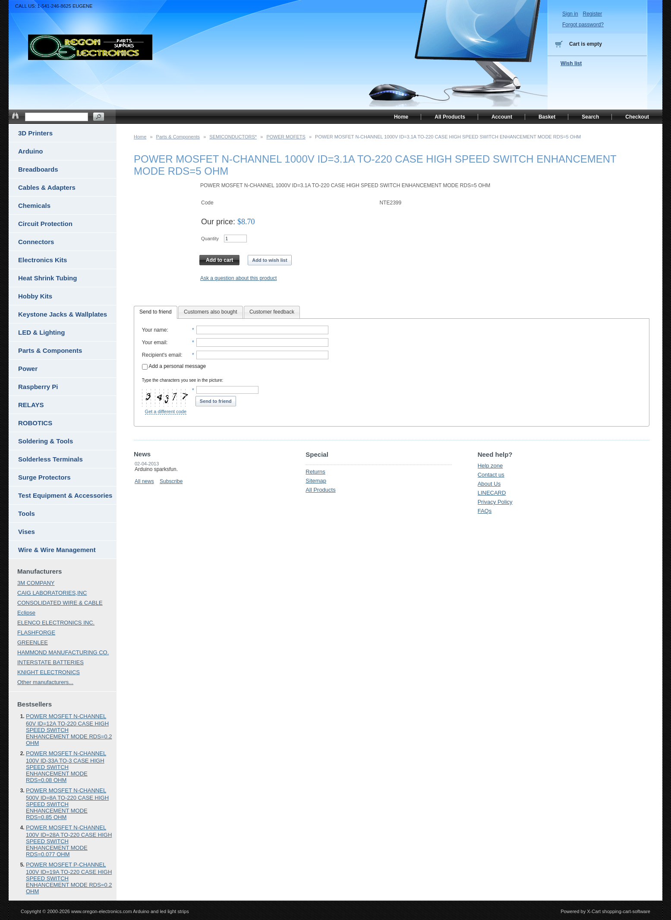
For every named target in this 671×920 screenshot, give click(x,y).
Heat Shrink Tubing (47, 278)
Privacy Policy (495, 502)
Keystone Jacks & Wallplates (62, 314)
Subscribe (171, 481)
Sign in (570, 14)
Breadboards (38, 169)
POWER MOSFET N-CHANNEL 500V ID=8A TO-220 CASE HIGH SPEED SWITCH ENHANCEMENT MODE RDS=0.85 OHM (67, 803)
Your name (154, 330)
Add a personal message (174, 366)
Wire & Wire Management (57, 549)
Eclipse (26, 612)
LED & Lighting (41, 332)
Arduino (30, 151)
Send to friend (155, 312)
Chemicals (34, 205)
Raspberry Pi (38, 386)
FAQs (485, 511)
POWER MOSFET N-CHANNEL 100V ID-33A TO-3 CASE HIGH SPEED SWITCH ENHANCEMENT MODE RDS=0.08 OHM (66, 766)
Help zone (490, 465)
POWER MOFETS (285, 136)
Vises (26, 531)
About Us (489, 483)
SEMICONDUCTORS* (233, 136)
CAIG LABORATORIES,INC (52, 593)
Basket (547, 117)
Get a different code (165, 411)
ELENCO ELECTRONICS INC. (56, 622)
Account (501, 117)
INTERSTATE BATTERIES (50, 662)
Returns (315, 471)
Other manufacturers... (45, 682)
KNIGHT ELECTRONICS (48, 672)
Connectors (36, 241)
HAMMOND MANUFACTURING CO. (63, 652)
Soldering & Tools (45, 441)
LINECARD (492, 493)
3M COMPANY (35, 583)
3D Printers (35, 133)
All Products (320, 490)
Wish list (571, 63)
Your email (154, 342)
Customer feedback (271, 312)
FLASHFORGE (36, 632)
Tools (26, 513)
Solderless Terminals (50, 459)
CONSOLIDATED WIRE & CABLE (60, 603)
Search (590, 117)
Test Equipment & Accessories (65, 495)
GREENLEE (32, 642)
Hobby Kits (35, 296)
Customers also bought (210, 312)
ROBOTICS (35, 423)
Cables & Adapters (47, 187)
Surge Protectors (44, 477)
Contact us (491, 474)
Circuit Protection (45, 223)
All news (144, 481)
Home (140, 136)
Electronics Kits (42, 260)
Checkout (637, 117)
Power (28, 368)
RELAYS (31, 404)
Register (592, 14)
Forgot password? (583, 25)
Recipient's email (161, 355)
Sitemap (316, 480)
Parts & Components (178, 136)
